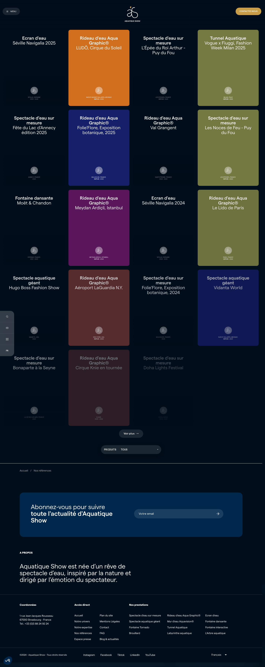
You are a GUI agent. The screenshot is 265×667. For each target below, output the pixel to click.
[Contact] (248, 11)
